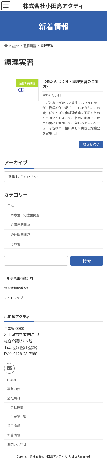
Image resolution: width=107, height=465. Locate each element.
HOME (12, 380)
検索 (86, 261)
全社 (10, 205)
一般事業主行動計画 (18, 278)
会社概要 (16, 407)
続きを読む (91, 144)
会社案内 (13, 398)
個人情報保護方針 (17, 288)
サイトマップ (13, 298)
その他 (15, 244)
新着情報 (13, 435)
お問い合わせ (16, 444)
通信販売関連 (20, 234)
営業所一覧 (18, 417)
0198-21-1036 (25, 347)
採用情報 (13, 426)
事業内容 (13, 389)
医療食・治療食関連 (25, 215)
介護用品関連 (20, 225)
